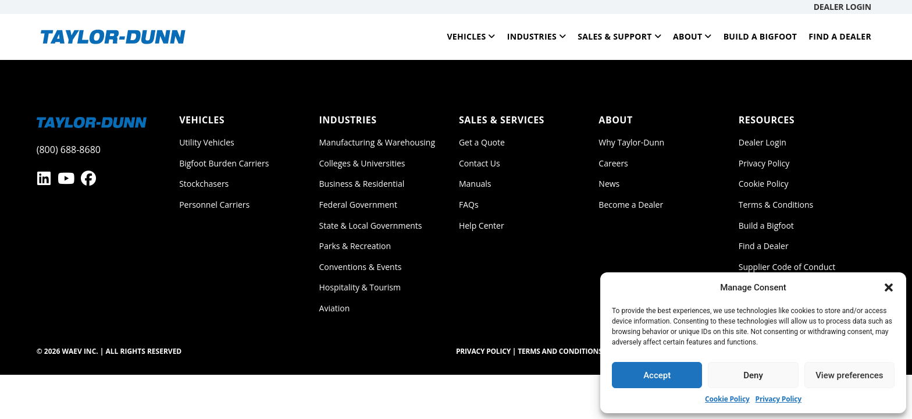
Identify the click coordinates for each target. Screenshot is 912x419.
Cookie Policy (727, 399)
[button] (889, 287)
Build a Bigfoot (760, 36)
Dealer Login (842, 6)
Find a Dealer (839, 36)
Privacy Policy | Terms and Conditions (529, 351)
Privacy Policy (778, 399)
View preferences (849, 375)
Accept (657, 375)
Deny (753, 375)
